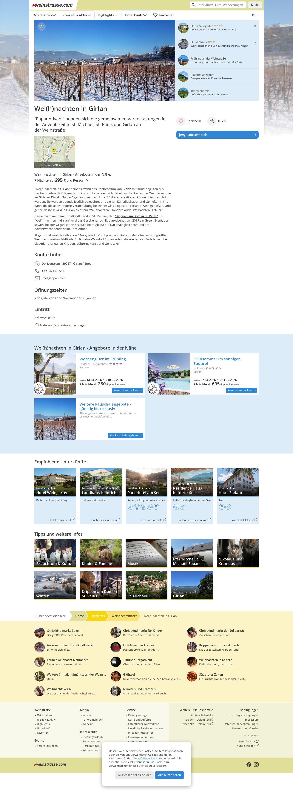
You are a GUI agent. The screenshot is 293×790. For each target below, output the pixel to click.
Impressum (251, 719)
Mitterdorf (99, 500)
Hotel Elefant (238, 496)
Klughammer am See (152, 500)
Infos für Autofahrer (140, 732)
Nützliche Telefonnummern (145, 728)
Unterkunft (134, 15)
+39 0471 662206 (53, 271)
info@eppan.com (54, 278)
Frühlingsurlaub (93, 737)
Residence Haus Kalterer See (192, 496)
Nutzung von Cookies (245, 728)
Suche (255, 4)
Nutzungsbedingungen (244, 715)
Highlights (106, 15)
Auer (222, 500)
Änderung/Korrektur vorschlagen (60, 325)
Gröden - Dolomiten (199, 720)
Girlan (127, 189)
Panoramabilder (93, 719)
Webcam (88, 724)
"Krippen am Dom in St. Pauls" (136, 216)
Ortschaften (42, 15)
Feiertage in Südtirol (141, 737)
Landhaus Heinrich (101, 496)
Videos (87, 715)
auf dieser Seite (147, 758)
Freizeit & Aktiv (75, 15)
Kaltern (40, 500)
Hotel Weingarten (55, 496)
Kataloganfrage (137, 715)
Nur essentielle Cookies (134, 775)
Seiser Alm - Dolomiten (197, 724)
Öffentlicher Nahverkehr (143, 724)
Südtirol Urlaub (201, 715)
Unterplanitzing (57, 500)
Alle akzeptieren (169, 775)
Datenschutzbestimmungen (241, 724)
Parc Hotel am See (146, 496)
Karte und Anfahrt (139, 719)
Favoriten (163, 15)
